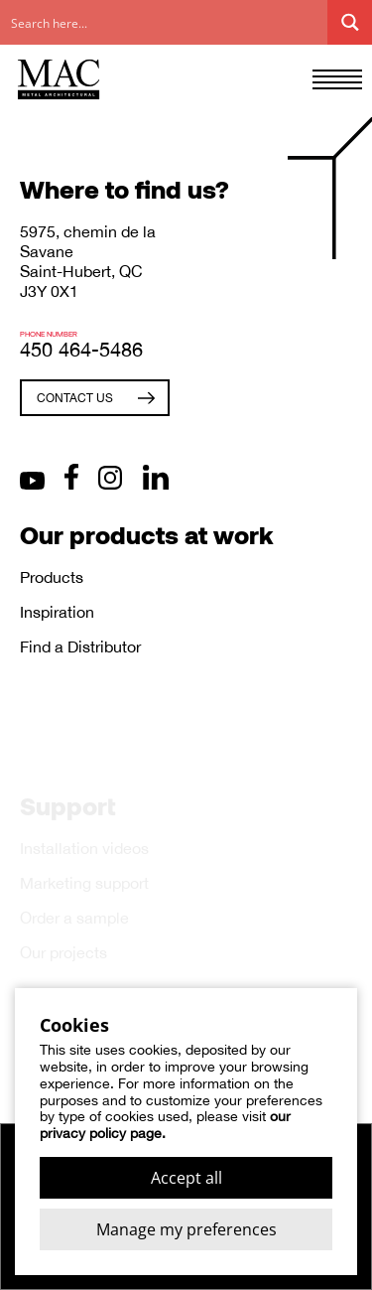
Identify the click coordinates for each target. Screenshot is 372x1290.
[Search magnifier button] (349, 22)
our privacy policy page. (165, 1124)
